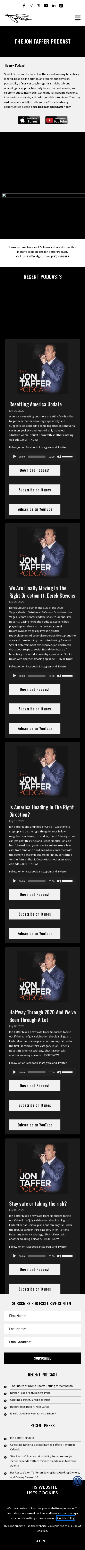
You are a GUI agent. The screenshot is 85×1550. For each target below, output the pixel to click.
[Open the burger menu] (78, 18)
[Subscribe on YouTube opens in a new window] (56, 120)
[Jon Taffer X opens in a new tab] (39, 5)
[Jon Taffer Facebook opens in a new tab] (24, 5)
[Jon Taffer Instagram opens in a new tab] (31, 5)
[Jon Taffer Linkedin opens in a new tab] (53, 5)
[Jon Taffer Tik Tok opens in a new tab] (61, 5)
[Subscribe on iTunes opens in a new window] (29, 120)
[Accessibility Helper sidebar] (78, 1481)
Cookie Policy (65, 1518)
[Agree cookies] (42, 1541)
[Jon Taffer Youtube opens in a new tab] (46, 5)
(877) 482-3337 (60, 265)
